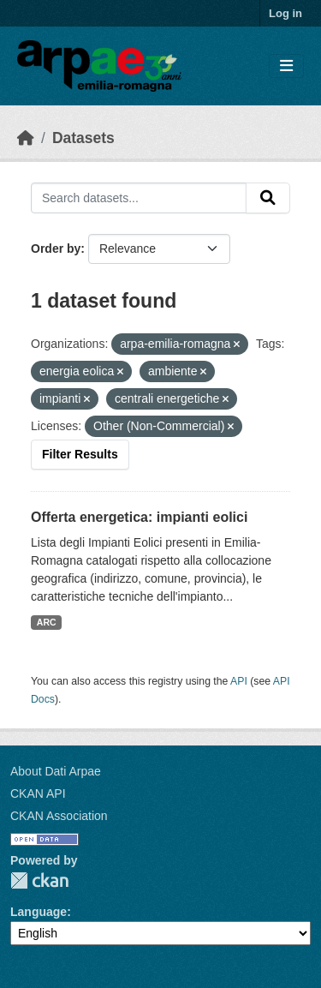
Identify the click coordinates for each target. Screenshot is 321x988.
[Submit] (268, 198)
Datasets (83, 138)
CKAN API (38, 793)
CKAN (39, 880)
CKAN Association (59, 816)
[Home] (25, 138)
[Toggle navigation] (286, 66)
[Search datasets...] (139, 198)
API (238, 681)
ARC (46, 622)
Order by (55, 248)
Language (38, 912)
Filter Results (80, 454)
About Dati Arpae (55, 771)
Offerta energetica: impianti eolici (139, 517)
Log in (285, 13)
